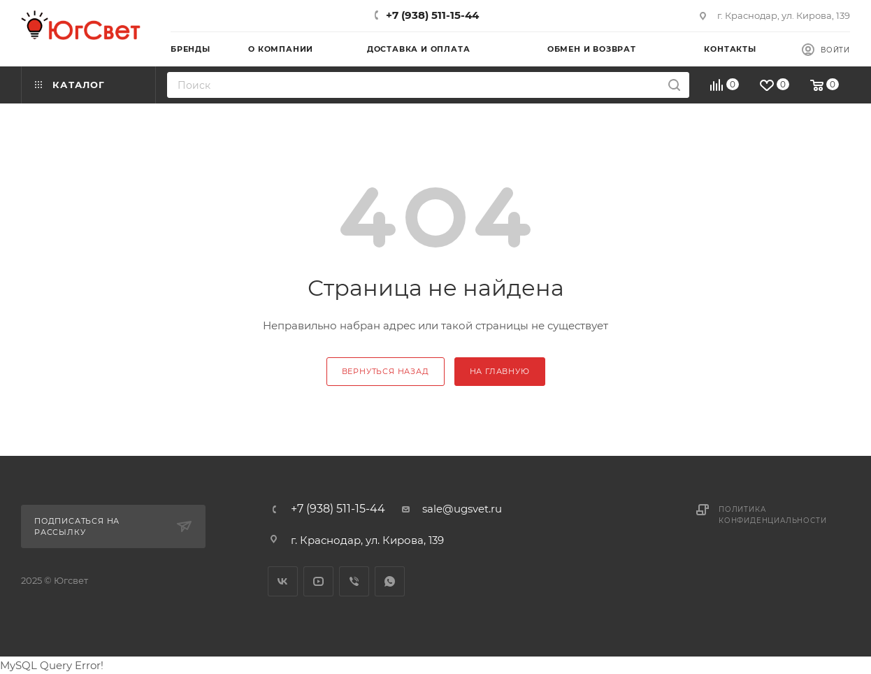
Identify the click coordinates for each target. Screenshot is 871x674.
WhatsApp (390, 581)
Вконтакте (283, 581)
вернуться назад (385, 371)
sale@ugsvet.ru (462, 508)
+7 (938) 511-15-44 (432, 15)
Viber (354, 581)
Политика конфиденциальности (772, 515)
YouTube (318, 581)
